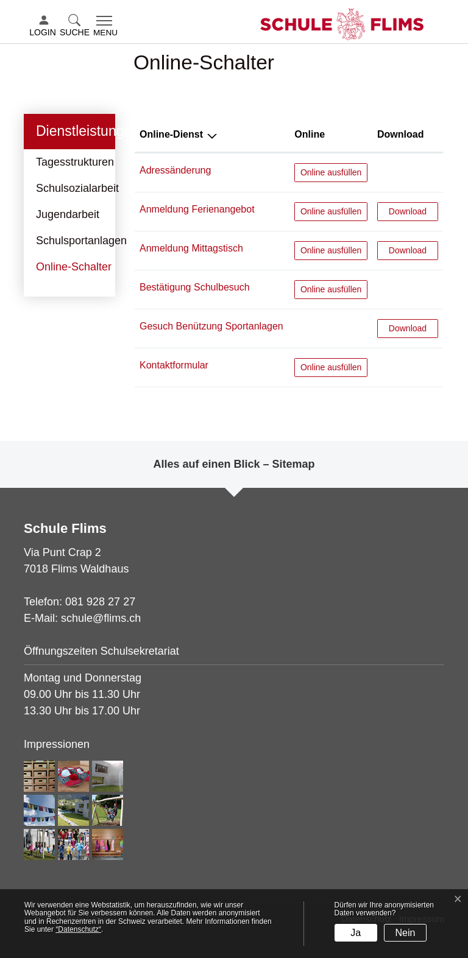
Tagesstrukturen (75, 162)
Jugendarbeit (67, 214)
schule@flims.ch (101, 618)
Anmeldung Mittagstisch (191, 248)
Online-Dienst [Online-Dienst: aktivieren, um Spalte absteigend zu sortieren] (171, 134)
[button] (76, 26)
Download (413, 210)
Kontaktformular (174, 365)
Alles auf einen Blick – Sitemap (233, 464)
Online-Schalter (73, 270)
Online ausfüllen (331, 171)
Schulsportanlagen (81, 240)
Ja (355, 933)
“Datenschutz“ (78, 929)
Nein (405, 933)
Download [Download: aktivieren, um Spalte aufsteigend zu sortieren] (400, 134)
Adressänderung (175, 170)
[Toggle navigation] (105, 27)
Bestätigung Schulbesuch (195, 287)
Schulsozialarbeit (77, 188)
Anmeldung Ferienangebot (197, 209)
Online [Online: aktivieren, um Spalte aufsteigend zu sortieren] (309, 134)
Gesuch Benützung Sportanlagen (211, 326)
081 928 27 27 (100, 602)
